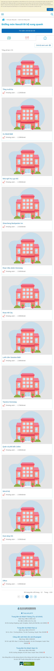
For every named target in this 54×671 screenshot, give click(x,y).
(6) (27, 38)
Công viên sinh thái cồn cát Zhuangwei (27, 637)
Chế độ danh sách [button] (42, 45)
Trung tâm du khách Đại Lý (27, 628)
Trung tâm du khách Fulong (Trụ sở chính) (27, 617)
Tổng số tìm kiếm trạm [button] (52, 14)
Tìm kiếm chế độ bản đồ (27, 31)
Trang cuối (35, 596)
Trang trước (23, 596)
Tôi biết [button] (49, 9)
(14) (9, 38)
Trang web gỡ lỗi (28, 613)
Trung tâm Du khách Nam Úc (27, 648)
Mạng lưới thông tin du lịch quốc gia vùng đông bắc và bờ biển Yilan (11, 14)
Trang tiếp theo (31, 596)
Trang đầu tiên (18, 596)
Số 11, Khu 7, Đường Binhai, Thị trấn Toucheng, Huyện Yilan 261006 (26, 632)
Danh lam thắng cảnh (24, 19)
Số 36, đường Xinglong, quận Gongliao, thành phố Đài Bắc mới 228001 (26, 623)
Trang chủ (3, 19)
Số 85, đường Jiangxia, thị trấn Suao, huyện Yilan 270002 (26, 652)
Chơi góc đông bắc (12, 19)
